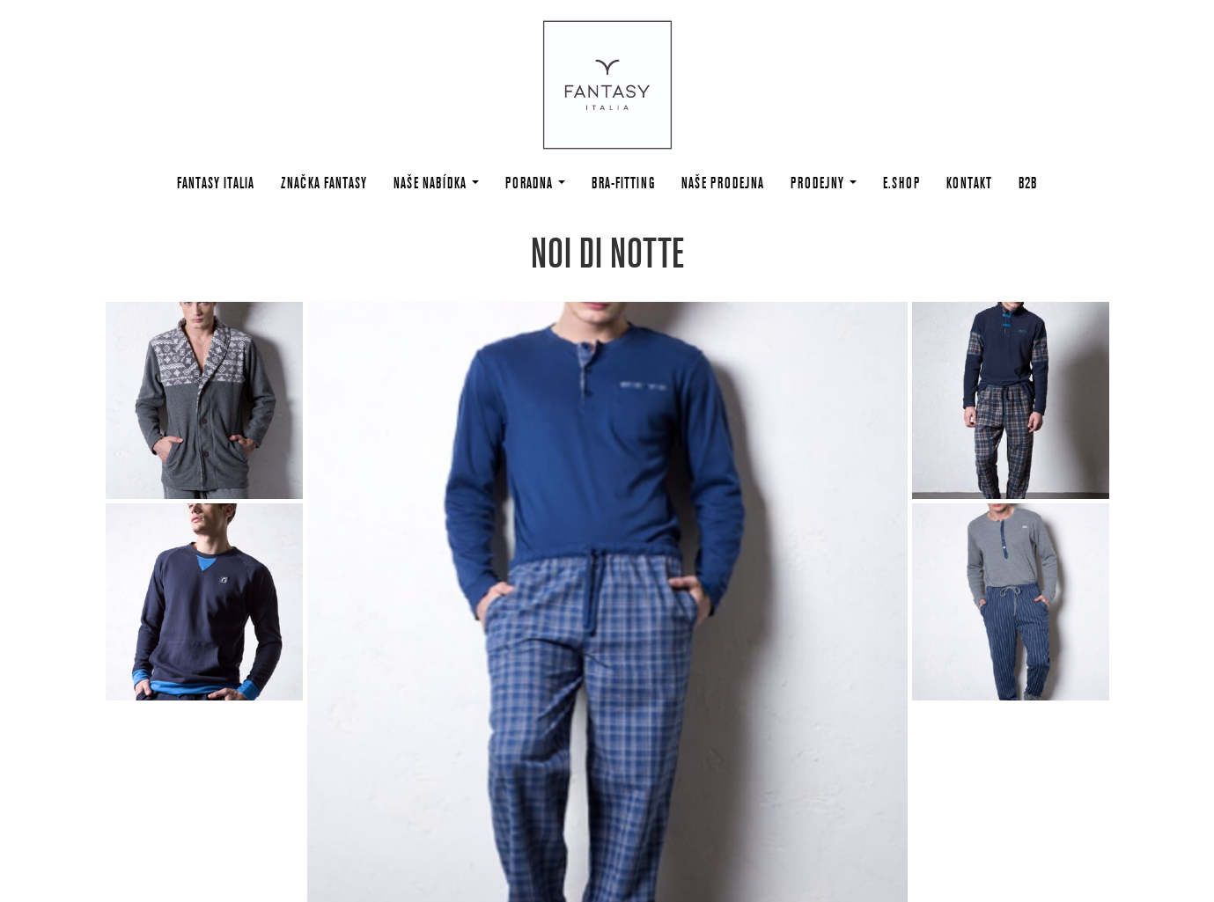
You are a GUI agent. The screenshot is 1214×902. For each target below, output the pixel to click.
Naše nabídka (436, 182)
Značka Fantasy (324, 182)
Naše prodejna (722, 182)
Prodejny (824, 182)
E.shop (901, 182)
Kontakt (969, 182)
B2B (1028, 182)
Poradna (535, 182)
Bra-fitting (623, 182)
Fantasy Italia (215, 182)
